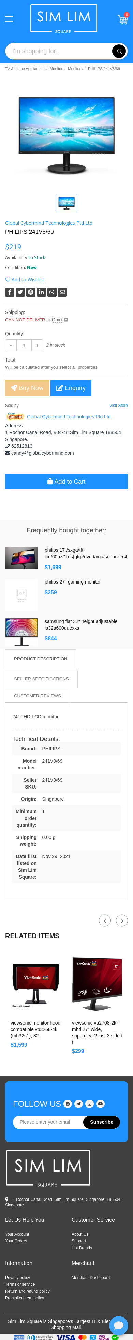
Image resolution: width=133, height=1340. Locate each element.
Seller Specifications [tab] (41, 678)
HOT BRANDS (82, 1248)
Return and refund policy (27, 1291)
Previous (105, 921)
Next (122, 921)
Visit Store (118, 405)
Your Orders (16, 1241)
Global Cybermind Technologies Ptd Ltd (48, 223)
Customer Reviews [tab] (37, 695)
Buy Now (27, 388)
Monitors (75, 69)
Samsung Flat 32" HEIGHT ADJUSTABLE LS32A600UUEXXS (81, 625)
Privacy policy (17, 1277)
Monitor (56, 69)
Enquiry (71, 388)
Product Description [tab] (41, 658)
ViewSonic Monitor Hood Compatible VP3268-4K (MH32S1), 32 (35, 1029)
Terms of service (20, 1284)
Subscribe (101, 1122)
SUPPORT (79, 1241)
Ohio (57, 319)
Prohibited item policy (24, 1298)
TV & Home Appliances (24, 69)
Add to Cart (66, 481)
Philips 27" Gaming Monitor (73, 582)
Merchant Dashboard (91, 1277)
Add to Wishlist (24, 279)
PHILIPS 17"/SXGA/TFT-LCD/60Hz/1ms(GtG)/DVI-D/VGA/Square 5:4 (86, 553)
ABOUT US (80, 1234)
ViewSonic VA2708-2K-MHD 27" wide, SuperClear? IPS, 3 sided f (97, 1032)
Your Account (17, 1234)
